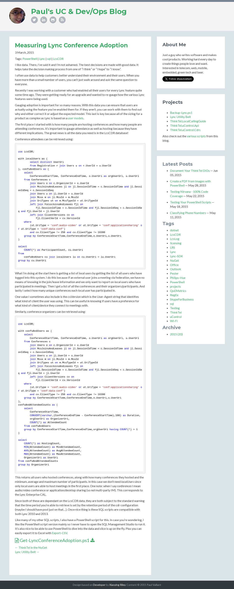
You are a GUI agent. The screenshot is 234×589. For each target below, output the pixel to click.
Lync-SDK (176, 256)
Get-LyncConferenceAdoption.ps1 (55, 540)
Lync (42, 58)
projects (175, 286)
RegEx (174, 295)
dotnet (174, 230)
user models (75, 118)
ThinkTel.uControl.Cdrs (185, 130)
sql (49, 58)
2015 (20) (176, 334)
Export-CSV (59, 533)
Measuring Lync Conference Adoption (71, 45)
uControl (176, 316)
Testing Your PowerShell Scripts (190, 202)
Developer (99, 584)
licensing (175, 243)
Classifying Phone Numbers (188, 213)
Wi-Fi (173, 321)
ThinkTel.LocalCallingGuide (188, 121)
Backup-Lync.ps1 (181, 112)
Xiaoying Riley (117, 584)
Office (174, 265)
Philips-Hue (177, 277)
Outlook (175, 269)
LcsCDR (58, 58)
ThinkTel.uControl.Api (184, 125)
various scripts (196, 136)
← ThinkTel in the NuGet (31, 547)
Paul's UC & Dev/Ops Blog (79, 11)
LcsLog (174, 238)
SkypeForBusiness (182, 299)
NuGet (174, 260)
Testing (175, 308)
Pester (174, 273)
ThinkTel (176, 312)
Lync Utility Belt (180, 117)
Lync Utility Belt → (27, 552)
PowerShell (30, 58)
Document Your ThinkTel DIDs (190, 170)
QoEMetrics (178, 291)
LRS (172, 247)
